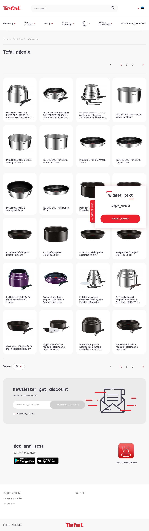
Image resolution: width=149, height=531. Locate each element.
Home (5, 39)
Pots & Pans (18, 39)
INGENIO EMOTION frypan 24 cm (92, 161)
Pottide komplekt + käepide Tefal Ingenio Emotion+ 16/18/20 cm (128, 300)
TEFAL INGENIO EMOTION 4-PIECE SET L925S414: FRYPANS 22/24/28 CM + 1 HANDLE (56, 115)
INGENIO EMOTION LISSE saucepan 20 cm (128, 115)
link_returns (80, 493)
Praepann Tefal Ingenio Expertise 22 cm (18, 253)
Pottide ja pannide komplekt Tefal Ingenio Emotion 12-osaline (91, 300)
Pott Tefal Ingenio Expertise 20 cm (52, 253)
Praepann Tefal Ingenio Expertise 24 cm (91, 253)
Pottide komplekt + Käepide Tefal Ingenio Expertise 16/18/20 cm (91, 347)
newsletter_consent (25, 414)
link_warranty (9, 504)
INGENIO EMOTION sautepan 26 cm (15, 209)
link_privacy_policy (11, 493)
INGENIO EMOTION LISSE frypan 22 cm (128, 161)
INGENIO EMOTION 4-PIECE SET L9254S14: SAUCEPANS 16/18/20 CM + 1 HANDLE (19, 115)
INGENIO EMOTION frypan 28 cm (56, 209)
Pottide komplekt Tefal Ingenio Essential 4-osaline (18, 300)
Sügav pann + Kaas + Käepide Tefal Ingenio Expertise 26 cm (54, 347)
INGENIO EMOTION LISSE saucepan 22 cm (55, 161)
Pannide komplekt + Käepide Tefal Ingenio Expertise (127, 347)
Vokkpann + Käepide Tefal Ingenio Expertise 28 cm (19, 347)
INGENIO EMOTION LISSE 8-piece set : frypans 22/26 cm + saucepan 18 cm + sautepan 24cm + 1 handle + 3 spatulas (92, 115)
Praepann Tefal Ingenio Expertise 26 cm (127, 253)
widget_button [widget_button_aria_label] (120, 218)
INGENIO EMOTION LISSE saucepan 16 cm (19, 161)
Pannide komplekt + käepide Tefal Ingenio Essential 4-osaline (53, 300)
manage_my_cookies (12, 498)
